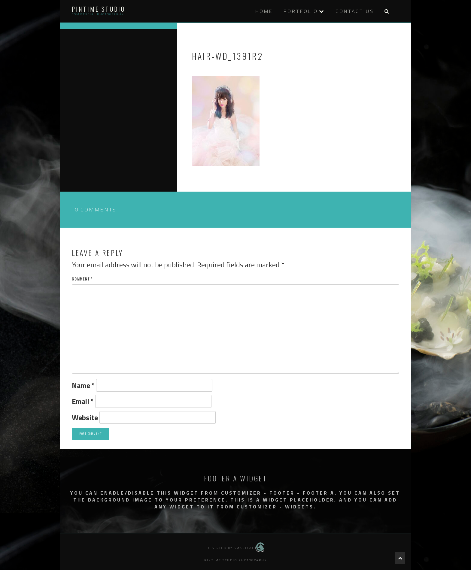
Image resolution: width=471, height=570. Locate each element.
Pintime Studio (98, 9)
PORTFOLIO (301, 11)
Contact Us (355, 11)
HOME (264, 11)
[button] (386, 11)
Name (83, 385)
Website (85, 417)
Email (83, 401)
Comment (82, 278)
